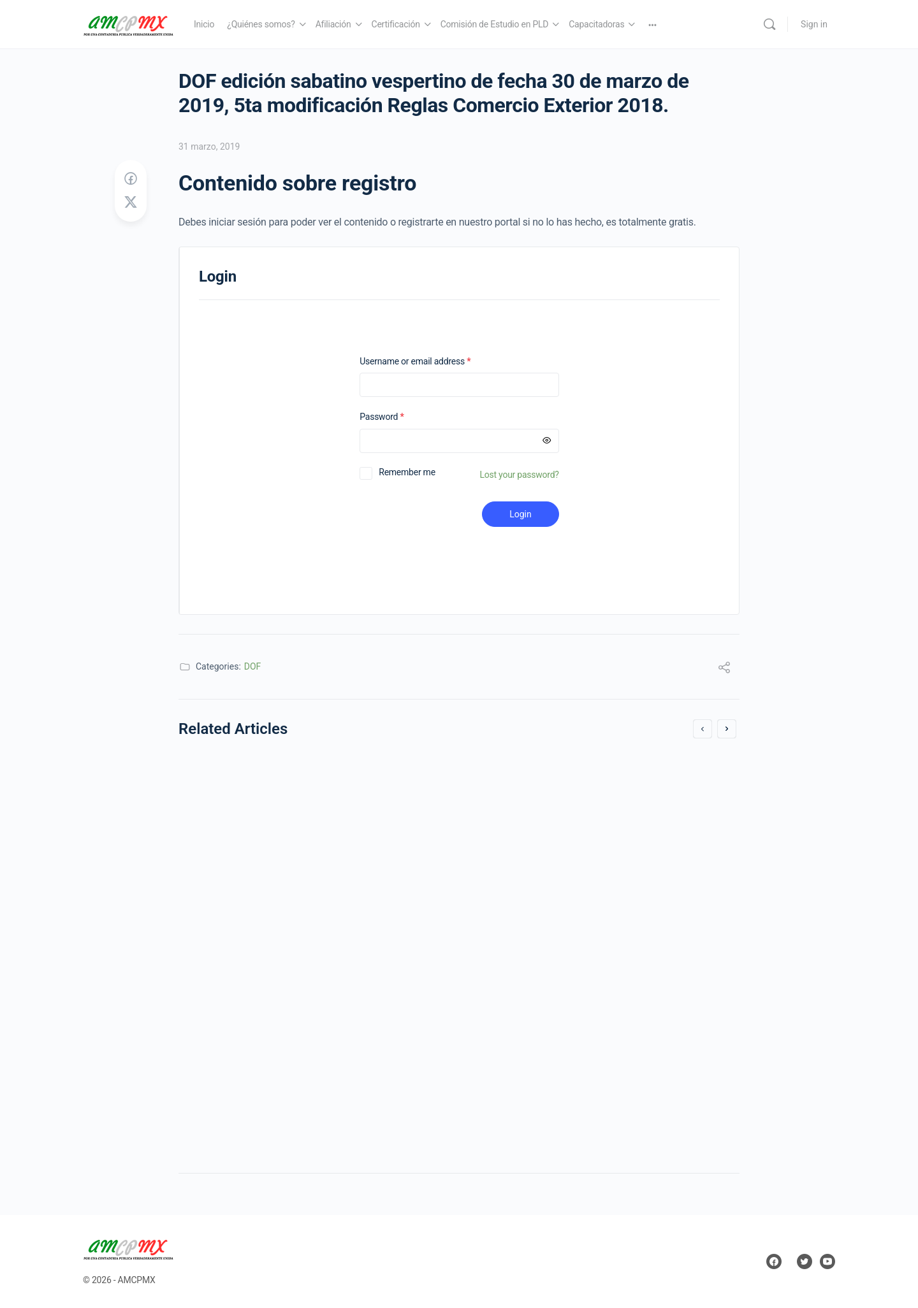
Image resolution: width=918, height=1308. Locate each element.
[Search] (769, 24)
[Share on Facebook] (130, 179)
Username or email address (432, 361)
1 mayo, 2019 (509, 1100)
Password (398, 417)
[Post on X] (130, 202)
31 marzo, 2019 (209, 146)
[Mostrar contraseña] (547, 441)
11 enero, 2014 (225, 1100)
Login (520, 514)
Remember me (407, 472)
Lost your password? (519, 475)
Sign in (814, 24)
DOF (252, 666)
